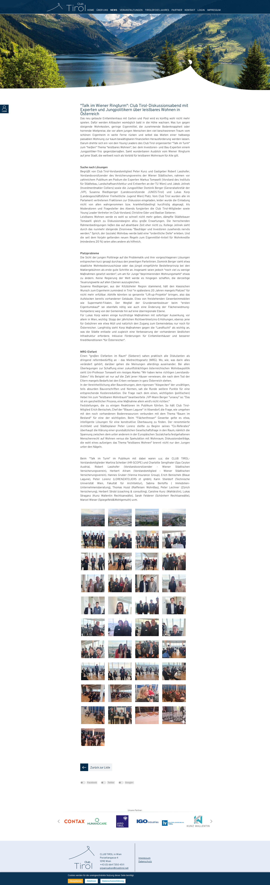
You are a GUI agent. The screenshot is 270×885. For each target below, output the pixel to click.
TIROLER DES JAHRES (157, 10)
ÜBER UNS (102, 10)
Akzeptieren (75, 881)
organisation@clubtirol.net (114, 868)
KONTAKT (190, 10)
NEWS (113, 10)
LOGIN (201, 10)
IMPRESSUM (214, 10)
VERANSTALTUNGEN (131, 10)
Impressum (144, 858)
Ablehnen (91, 881)
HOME (90, 10)
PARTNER (177, 10)
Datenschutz (145, 861)
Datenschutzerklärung (113, 881)
